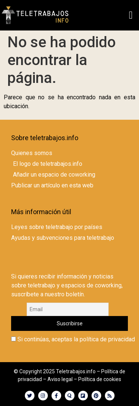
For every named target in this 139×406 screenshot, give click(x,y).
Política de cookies (99, 379)
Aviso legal (60, 379)
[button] (130, 15)
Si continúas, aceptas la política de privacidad (73, 339)
